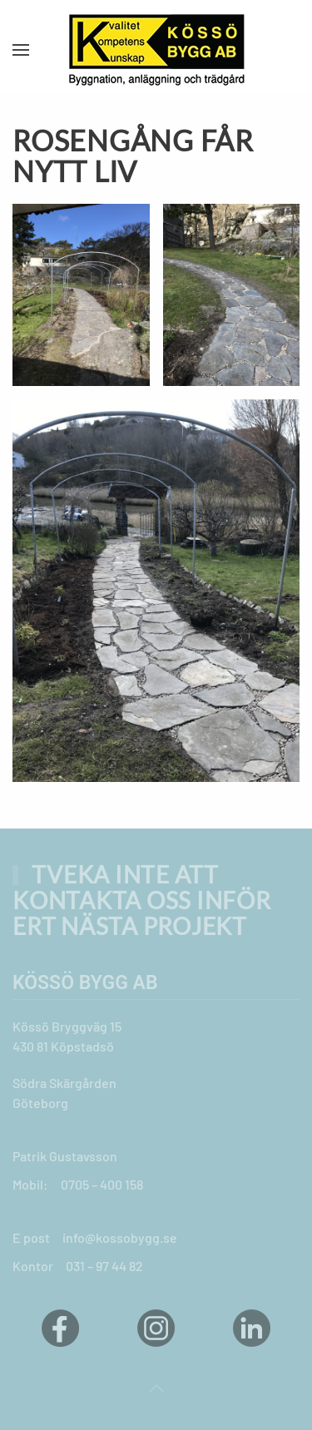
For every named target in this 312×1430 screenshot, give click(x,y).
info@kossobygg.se (119, 1237)
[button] (20, 50)
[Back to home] (156, 50)
